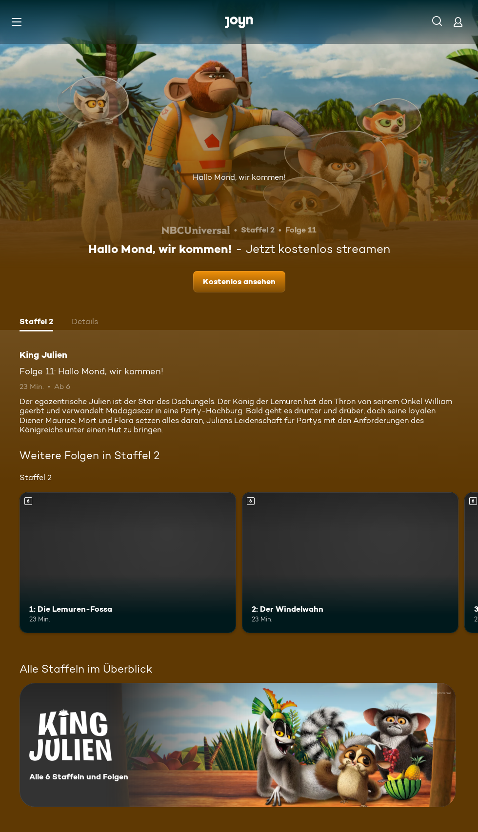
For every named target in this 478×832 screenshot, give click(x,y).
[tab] (36, 322)
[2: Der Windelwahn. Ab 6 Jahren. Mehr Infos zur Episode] (350, 562)
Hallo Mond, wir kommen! (239, 177)
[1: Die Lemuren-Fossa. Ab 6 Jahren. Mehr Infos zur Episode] (128, 562)
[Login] (458, 21)
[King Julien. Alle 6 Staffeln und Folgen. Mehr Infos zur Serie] (238, 745)
